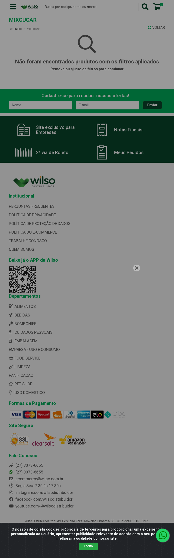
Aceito (88, 546)
